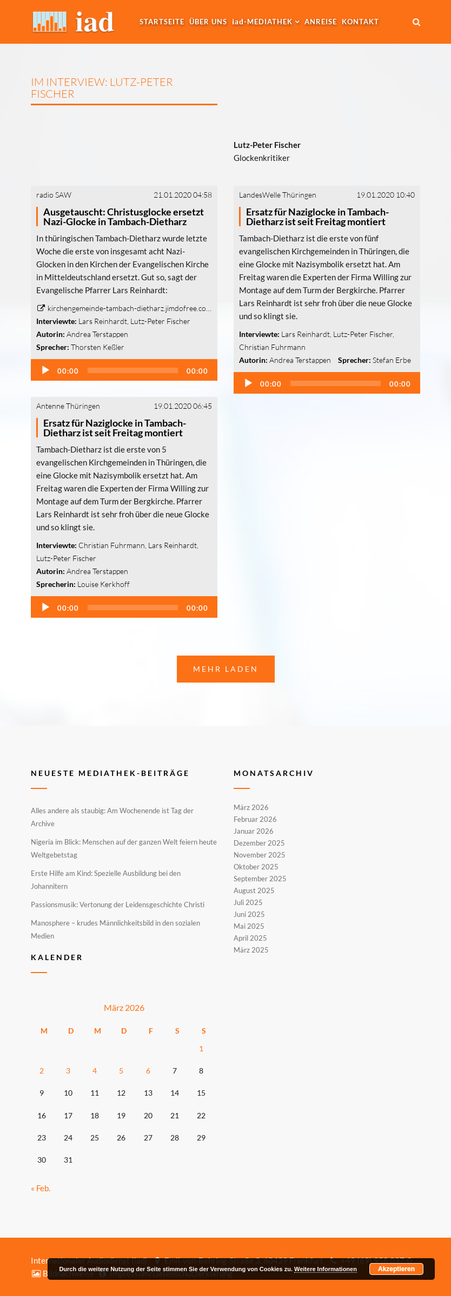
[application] (124, 370)
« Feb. (40, 1188)
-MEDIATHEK (262, 21)
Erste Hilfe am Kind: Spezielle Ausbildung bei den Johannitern (106, 879)
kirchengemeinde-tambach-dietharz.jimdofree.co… (123, 308)
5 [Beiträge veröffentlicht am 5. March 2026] (121, 1070)
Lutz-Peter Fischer (160, 321)
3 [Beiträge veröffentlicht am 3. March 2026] (68, 1070)
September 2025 (260, 878)
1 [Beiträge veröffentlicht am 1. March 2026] (201, 1048)
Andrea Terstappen (97, 334)
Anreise (320, 21)
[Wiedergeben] (45, 370)
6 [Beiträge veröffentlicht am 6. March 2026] (148, 1070)
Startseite (162, 21)
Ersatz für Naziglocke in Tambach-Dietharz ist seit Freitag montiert (317, 216)
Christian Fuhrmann (272, 347)
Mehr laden (225, 668)
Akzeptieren (396, 1269)
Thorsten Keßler (97, 347)
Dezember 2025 (259, 843)
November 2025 (260, 854)
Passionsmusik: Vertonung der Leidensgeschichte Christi (117, 904)
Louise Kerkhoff (103, 584)
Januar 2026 (254, 831)
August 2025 (254, 890)
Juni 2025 (249, 914)
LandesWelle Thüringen (277, 194)
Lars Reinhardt (102, 321)
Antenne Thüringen (68, 405)
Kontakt (360, 21)
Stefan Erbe (392, 359)
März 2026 (251, 808)
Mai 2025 (249, 926)
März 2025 (251, 949)
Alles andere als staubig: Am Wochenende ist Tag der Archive (112, 817)
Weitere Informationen (325, 1269)
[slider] (133, 370)
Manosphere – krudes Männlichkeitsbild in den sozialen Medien (115, 929)
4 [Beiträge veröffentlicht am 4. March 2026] (94, 1070)
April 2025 (250, 938)
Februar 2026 (255, 819)
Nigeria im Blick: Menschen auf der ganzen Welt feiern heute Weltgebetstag (124, 848)
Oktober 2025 (256, 866)
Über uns (208, 21)
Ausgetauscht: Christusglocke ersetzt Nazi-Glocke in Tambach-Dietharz (123, 216)
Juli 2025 (248, 902)
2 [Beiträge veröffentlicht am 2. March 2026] (41, 1070)
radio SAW (53, 194)
